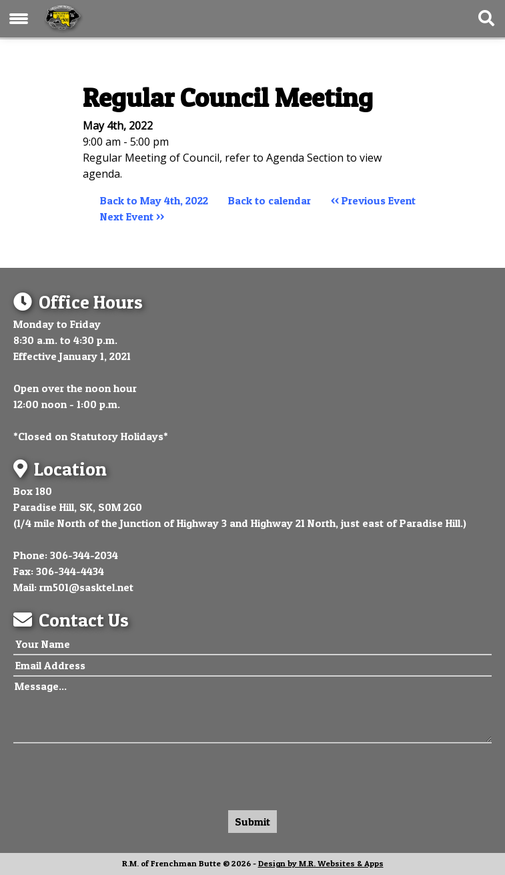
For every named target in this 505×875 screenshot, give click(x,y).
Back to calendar (269, 200)
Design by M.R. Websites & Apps (321, 863)
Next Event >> (132, 216)
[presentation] (114, 773)
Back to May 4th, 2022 (154, 200)
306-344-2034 (84, 555)
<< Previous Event (373, 200)
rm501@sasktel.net (86, 587)
